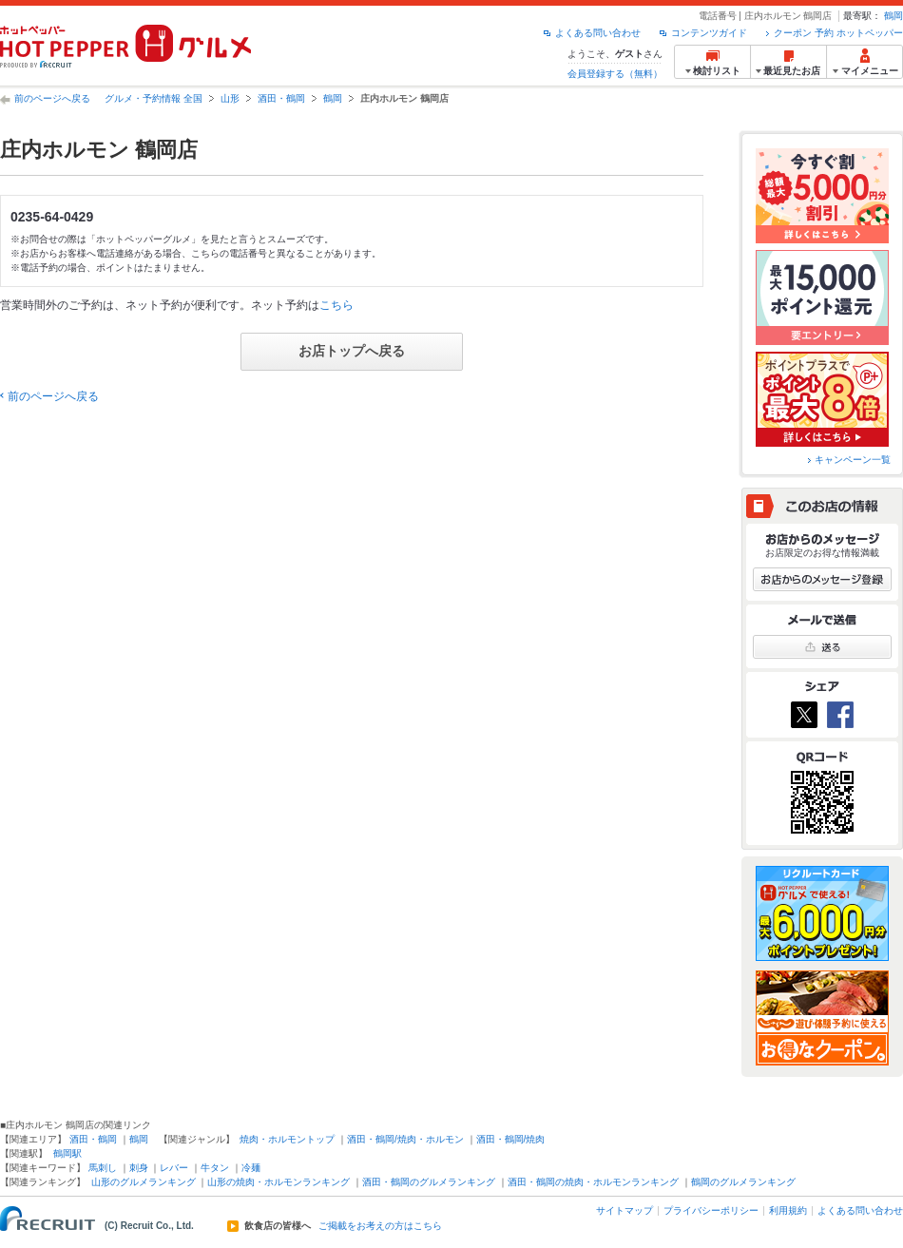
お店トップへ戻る (351, 350)
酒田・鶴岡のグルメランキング (428, 1182)
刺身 (138, 1167)
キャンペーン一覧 (853, 459)
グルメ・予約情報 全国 (153, 98)
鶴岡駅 (67, 1153)
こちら (336, 305)
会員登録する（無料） (615, 73)
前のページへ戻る (52, 98)
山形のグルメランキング (143, 1182)
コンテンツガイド (709, 33)
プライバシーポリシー (711, 1210)
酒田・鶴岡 (281, 98)
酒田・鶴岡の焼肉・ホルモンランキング (593, 1182)
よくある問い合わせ (598, 33)
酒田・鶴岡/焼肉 (511, 1139)
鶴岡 (893, 15)
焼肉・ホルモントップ (287, 1139)
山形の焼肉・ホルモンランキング (278, 1182)
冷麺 (250, 1167)
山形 (230, 98)
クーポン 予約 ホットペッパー (838, 33)
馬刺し (102, 1167)
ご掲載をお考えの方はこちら (380, 1226)
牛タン (215, 1167)
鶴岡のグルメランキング (743, 1182)
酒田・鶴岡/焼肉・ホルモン (405, 1139)
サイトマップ (624, 1210)
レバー (174, 1167)
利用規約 (788, 1210)
